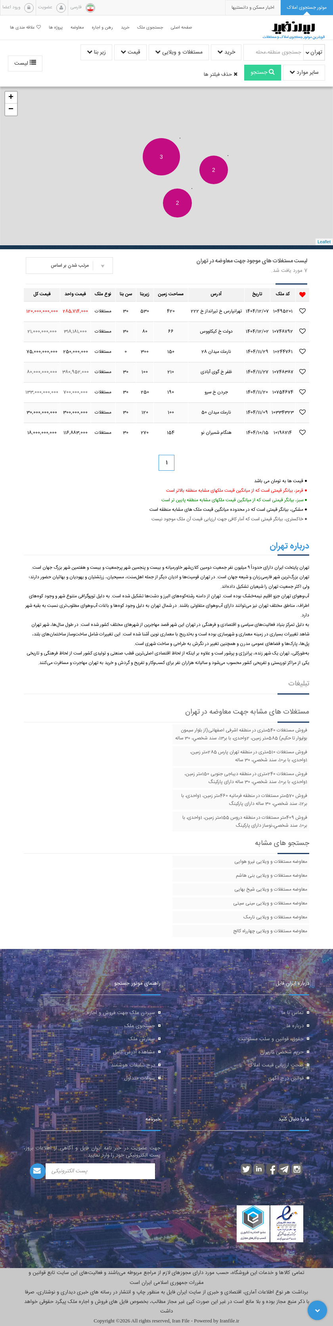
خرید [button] (125, 27)
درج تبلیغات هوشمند (133, 1065)
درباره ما (295, 1026)
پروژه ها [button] (56, 27)
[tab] (307, 7)
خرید (226, 52)
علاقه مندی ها (25, 27)
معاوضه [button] (77, 27)
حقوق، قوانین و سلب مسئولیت (271, 1039)
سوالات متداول (139, 1078)
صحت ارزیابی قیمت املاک (276, 1065)
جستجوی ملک (139, 1026)
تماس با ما (292, 1012)
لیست (25, 63)
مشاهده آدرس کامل (134, 1052)
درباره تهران (289, 546)
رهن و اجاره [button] (102, 27)
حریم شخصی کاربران (282, 1052)
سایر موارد (304, 72)
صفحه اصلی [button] (181, 27)
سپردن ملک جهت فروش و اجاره (121, 1012)
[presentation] (253, 7)
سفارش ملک (141, 1039)
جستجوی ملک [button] (150, 27)
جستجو (263, 72)
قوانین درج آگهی (286, 1078)
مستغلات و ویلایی (179, 52)
